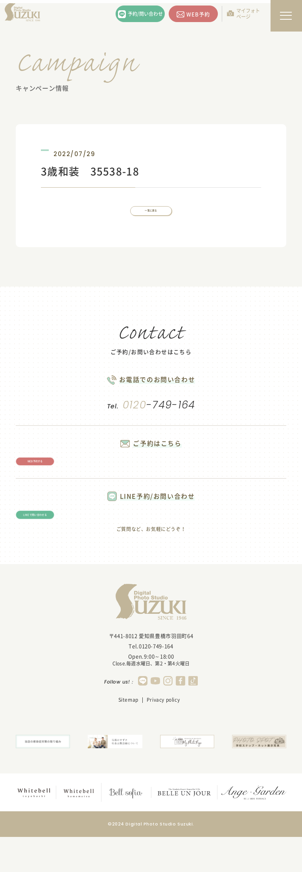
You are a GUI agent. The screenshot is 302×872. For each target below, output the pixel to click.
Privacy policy (163, 736)
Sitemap (128, 736)
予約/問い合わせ (145, 13)
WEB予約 (198, 14)
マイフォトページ (248, 13)
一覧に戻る (151, 217)
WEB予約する (63, 479)
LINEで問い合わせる (63, 545)
